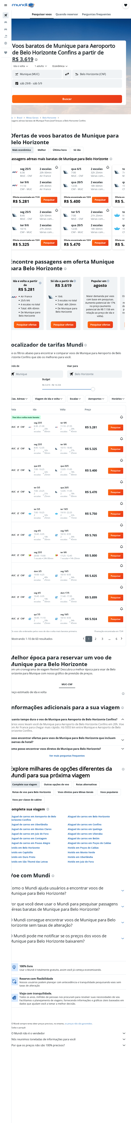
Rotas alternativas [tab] (94, 764)
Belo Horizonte (58, 117)
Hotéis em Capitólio (29, 832)
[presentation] (67, 59)
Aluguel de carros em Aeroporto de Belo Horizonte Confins (41, 798)
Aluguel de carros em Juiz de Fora (37, 813)
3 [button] (102, 608)
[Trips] (5, 52)
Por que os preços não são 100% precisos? (73, 1030)
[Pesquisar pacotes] (5, 36)
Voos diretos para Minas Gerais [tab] (84, 771)
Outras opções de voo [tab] (64, 764)
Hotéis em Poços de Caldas (87, 827)
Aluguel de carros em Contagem (36, 818)
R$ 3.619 (53, 59)
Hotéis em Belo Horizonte (33, 827)
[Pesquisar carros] (5, 29)
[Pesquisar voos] (5, 15)
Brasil (28, 117)
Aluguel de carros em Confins (89, 804)
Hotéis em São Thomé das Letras (37, 841)
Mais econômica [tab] (30, 149)
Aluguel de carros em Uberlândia (37, 804)
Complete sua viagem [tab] (33, 764)
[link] (33, 334)
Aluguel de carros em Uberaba (89, 813)
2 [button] (95, 608)
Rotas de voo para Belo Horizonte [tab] (40, 771)
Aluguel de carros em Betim (88, 818)
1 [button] (88, 608)
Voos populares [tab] (29, 779)
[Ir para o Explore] (5, 43)
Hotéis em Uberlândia (84, 836)
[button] (5, 5)
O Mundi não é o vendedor (73, 1018)
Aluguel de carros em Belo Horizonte (93, 796)
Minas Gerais (41, 117)
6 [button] (116, 608)
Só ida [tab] (85, 149)
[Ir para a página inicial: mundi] (23, 5)
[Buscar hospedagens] (5, 22)
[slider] (97, 399)
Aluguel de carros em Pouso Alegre (38, 822)
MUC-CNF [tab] (71, 653)
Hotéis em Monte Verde (85, 832)
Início (18, 117)
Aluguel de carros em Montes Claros (39, 808)
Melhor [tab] (50, 149)
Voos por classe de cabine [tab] (60, 779)
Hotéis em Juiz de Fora (85, 841)
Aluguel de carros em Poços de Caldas (93, 822)
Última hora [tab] (68, 149)
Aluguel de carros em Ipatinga (89, 808)
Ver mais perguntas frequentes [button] (71, 735)
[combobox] (68, 66)
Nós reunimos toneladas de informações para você (73, 1024)
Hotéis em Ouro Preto (31, 836)
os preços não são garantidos (86, 1008)
